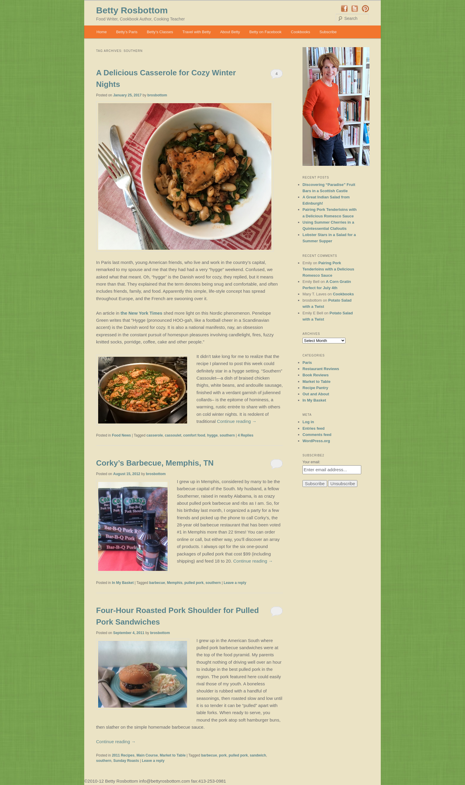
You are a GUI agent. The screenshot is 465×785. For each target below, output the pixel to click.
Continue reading (237, 421)
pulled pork (194, 583)
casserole (154, 435)
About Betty (230, 32)
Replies (246, 435)
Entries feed (313, 428)
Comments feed (317, 434)
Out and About (315, 394)
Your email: (311, 462)
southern (227, 435)
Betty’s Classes (160, 32)
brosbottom (157, 95)
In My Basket (122, 583)
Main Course (147, 755)
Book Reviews (315, 375)
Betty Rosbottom (132, 10)
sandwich (258, 755)
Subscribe (328, 32)
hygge (212, 435)
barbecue (157, 583)
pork (223, 755)
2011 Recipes (123, 755)
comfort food (194, 435)
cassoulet (173, 435)
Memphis (174, 583)
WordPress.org (316, 441)
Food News (121, 435)
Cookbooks (300, 32)
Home (101, 32)
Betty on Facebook (265, 32)
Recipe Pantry (315, 388)
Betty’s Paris (126, 32)
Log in (308, 422)
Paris (307, 362)
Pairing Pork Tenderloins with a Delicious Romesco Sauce (328, 269)
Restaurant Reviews (320, 369)
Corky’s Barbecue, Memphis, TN (155, 462)
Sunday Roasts (126, 761)
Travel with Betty (196, 32)
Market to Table (173, 755)
